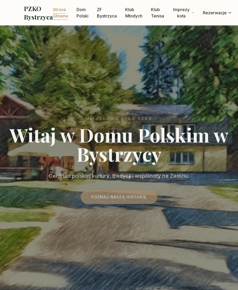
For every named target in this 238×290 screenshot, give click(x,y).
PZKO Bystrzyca (38, 12)
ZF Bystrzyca (107, 13)
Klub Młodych (133, 13)
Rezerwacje (217, 12)
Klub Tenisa (157, 13)
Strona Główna (60, 13)
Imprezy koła (183, 13)
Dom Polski (82, 13)
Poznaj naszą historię (118, 198)
